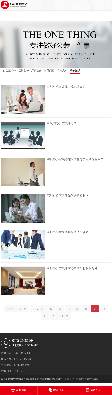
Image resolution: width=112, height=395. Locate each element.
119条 (10, 310)
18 (104, 310)
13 (60, 310)
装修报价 (95, 390)
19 (45, 317)
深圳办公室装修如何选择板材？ (68, 195)
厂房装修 (36, 70)
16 (86, 310)
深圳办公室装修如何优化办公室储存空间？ (75, 159)
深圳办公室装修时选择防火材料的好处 (72, 268)
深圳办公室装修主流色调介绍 (66, 86)
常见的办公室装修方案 (62, 123)
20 (54, 317)
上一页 (22, 310)
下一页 (64, 317)
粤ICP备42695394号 (88, 379)
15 (77, 310)
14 (69, 310)
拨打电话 (21, 390)
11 (42, 310)
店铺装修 (23, 70)
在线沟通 (58, 390)
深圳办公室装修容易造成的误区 (68, 232)
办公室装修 (9, 70)
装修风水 (62, 70)
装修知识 (75, 70)
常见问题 (49, 70)
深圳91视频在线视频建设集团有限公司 (20, 379)
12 (51, 310)
